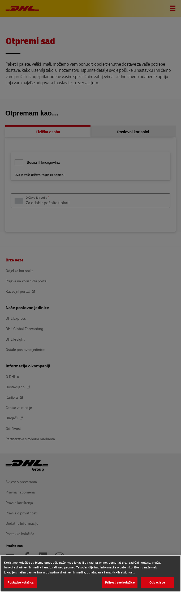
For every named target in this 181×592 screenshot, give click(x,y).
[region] (90, 573)
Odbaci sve (157, 582)
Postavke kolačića (20, 582)
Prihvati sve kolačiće (120, 582)
